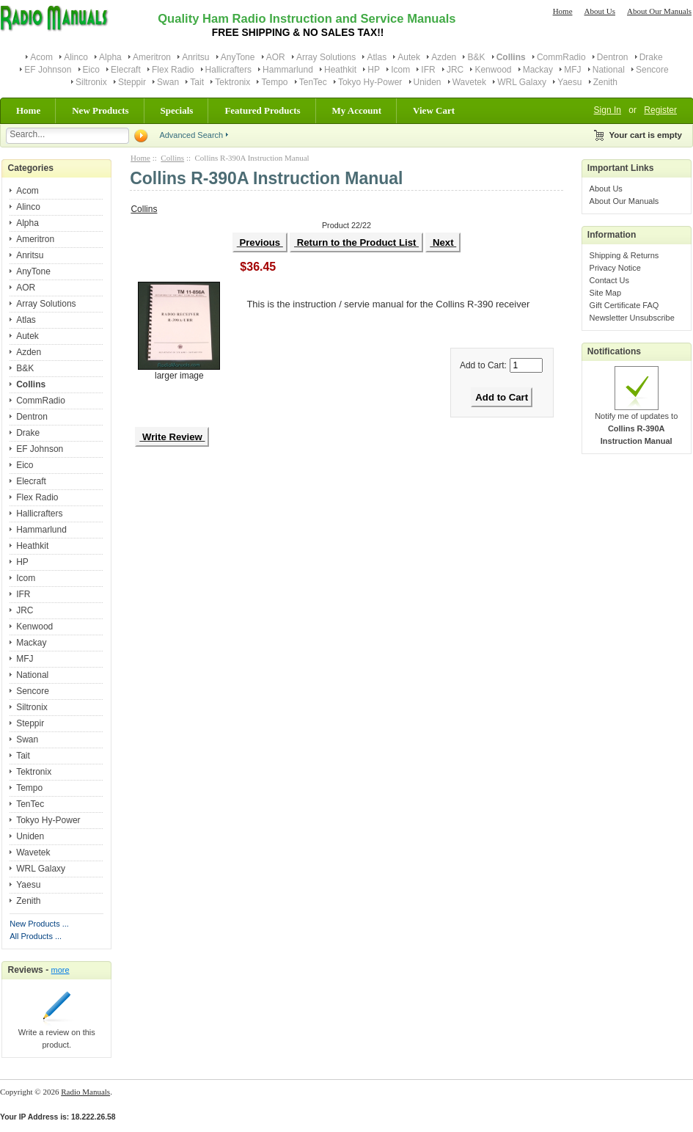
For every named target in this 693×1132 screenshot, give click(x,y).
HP (373, 70)
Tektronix (232, 82)
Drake (651, 57)
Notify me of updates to (636, 424)
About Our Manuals (659, 11)
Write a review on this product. (56, 1034)
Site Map (605, 292)
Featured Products (262, 110)
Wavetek (469, 82)
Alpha (110, 57)
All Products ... (36, 936)
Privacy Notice (615, 267)
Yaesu (569, 82)
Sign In (607, 110)
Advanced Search (191, 135)
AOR (275, 57)
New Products (100, 110)
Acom (41, 57)
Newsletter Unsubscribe (632, 317)
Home (563, 11)
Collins (172, 157)
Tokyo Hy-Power (370, 82)
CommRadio (561, 57)
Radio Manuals (85, 1091)
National (609, 70)
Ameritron (152, 57)
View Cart (434, 110)
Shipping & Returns (624, 255)
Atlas (376, 57)
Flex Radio (173, 70)
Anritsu (195, 57)
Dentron (612, 57)
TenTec (313, 82)
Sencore (652, 70)
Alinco (76, 57)
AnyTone (238, 57)
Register (660, 110)
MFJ (572, 70)
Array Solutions (326, 57)
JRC (455, 70)
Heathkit (340, 70)
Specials (177, 110)
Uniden (427, 82)
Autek (408, 57)
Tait (197, 82)
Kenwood (492, 70)
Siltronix (91, 82)
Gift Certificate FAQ (624, 305)
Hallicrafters (228, 70)
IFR (428, 70)
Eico (91, 70)
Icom (400, 70)
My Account (357, 110)
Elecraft (126, 70)
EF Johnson (47, 70)
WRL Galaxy (521, 82)
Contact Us (609, 280)
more (60, 969)
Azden (443, 57)
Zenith (605, 82)
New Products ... (39, 923)
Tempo (274, 82)
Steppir (132, 82)
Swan (168, 82)
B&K (476, 57)
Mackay (538, 70)
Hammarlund (288, 70)
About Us (599, 11)
